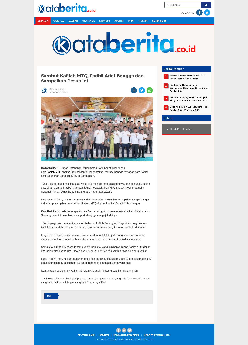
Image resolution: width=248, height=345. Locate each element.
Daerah (73, 21)
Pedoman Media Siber (126, 335)
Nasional (58, 21)
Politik (118, 21)
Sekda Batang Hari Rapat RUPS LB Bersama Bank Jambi (188, 77)
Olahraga (88, 21)
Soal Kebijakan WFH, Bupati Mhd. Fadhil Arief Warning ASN (189, 108)
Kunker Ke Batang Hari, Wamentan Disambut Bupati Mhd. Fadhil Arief (189, 88)
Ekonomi (104, 21)
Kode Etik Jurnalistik (157, 335)
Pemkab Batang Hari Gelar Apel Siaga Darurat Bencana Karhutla (189, 99)
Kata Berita (122, 339)
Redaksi (104, 335)
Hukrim (143, 21)
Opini (131, 21)
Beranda (43, 21)
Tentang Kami (86, 335)
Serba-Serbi (159, 21)
